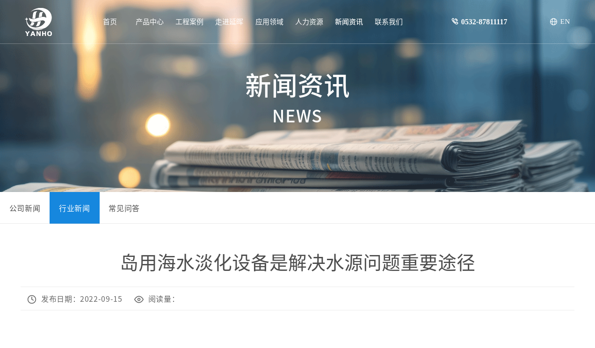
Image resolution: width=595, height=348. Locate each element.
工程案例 (189, 21)
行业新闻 (74, 207)
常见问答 (124, 207)
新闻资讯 (349, 21)
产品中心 (150, 21)
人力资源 (309, 21)
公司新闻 (25, 207)
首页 (110, 21)
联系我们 (389, 21)
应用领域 (269, 21)
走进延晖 (229, 21)
